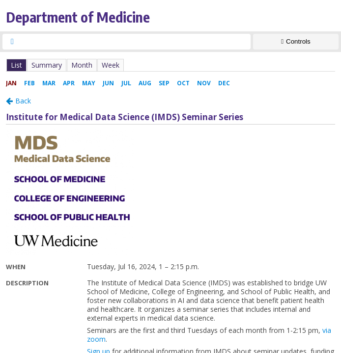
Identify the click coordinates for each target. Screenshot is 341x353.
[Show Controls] (296, 42)
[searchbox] (135, 41)
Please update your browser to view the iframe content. (170, 65)
